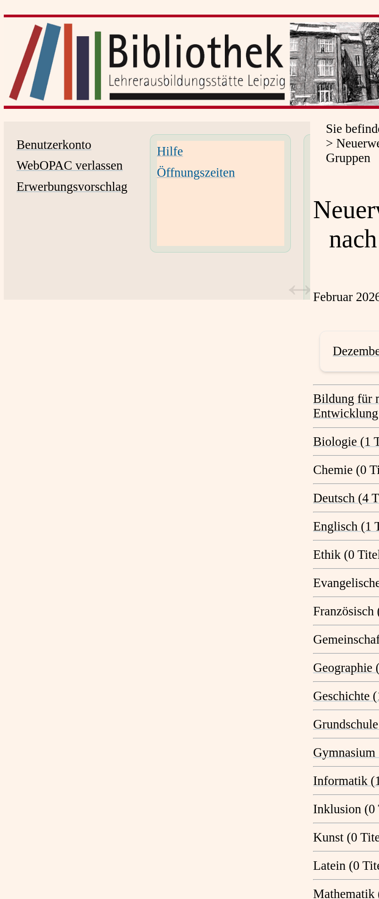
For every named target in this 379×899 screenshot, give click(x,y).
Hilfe (170, 151)
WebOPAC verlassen (69, 165)
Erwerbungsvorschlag (71, 187)
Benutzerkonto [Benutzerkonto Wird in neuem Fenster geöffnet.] (53, 145)
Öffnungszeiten (196, 172)
